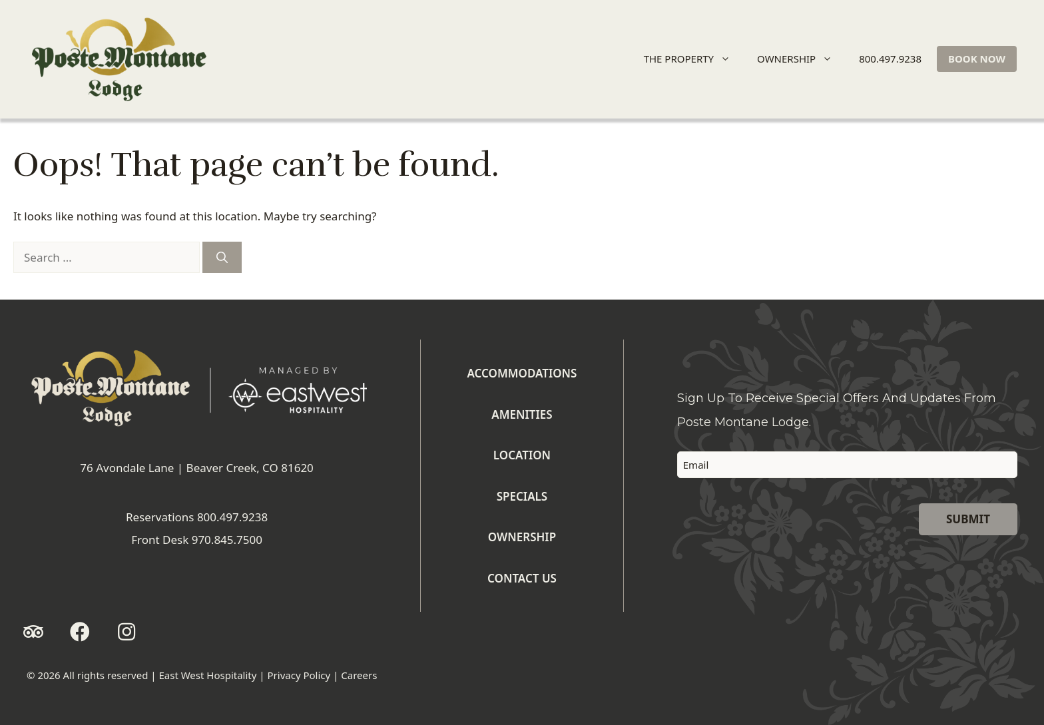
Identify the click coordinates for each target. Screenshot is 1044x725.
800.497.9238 (890, 58)
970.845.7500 (227, 539)
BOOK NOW (976, 58)
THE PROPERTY (693, 59)
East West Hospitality (207, 675)
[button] (33, 632)
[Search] (222, 258)
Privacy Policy (299, 675)
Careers (359, 675)
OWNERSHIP (800, 59)
